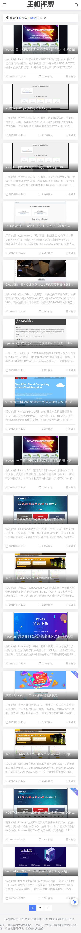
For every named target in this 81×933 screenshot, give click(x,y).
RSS (45, 919)
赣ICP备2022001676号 (62, 919)
